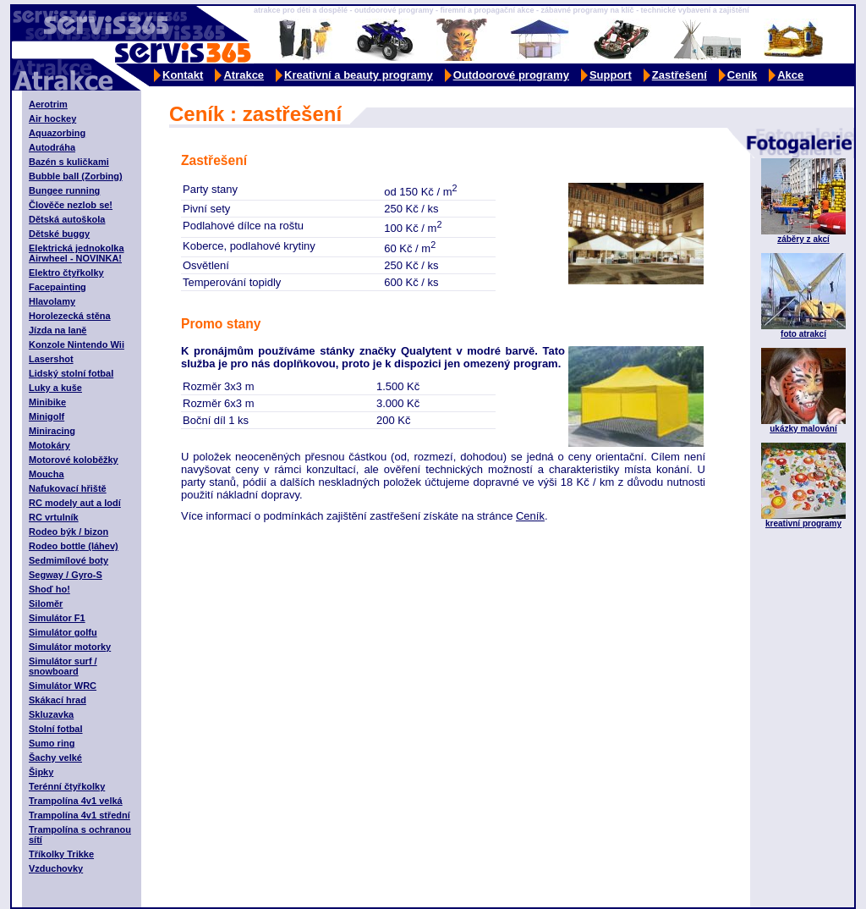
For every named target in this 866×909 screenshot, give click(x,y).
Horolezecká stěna (70, 316)
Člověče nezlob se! (70, 205)
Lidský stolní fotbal (71, 373)
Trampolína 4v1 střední (79, 815)
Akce (790, 75)
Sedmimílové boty (68, 560)
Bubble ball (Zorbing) (76, 176)
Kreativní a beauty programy (358, 75)
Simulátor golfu (63, 632)
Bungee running (64, 190)
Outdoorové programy (511, 75)
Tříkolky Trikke (61, 854)
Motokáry (49, 445)
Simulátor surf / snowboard (63, 666)
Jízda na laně (57, 330)
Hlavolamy (52, 301)
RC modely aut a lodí (75, 503)
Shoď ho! (49, 589)
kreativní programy (803, 523)
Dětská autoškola (67, 219)
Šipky (41, 772)
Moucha (46, 474)
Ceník (742, 75)
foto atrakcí (803, 334)
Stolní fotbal (56, 729)
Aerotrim (48, 104)
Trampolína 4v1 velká (76, 801)
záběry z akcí (803, 239)
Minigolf (46, 416)
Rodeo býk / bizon (68, 531)
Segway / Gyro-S (65, 575)
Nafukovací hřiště (68, 488)
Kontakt (182, 75)
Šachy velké (55, 757)
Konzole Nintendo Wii (76, 344)
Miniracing (52, 431)
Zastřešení (679, 75)
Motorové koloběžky (73, 459)
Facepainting (57, 287)
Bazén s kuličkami (69, 162)
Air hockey (52, 118)
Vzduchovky (56, 868)
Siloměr (46, 603)
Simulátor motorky (70, 647)
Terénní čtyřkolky (67, 786)
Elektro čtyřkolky (66, 272)
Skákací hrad (57, 700)
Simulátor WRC (62, 685)
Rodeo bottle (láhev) (73, 546)
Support (610, 75)
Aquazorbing (57, 133)
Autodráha (52, 147)
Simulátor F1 (57, 618)
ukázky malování (803, 428)
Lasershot (51, 359)
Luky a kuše (55, 388)
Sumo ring (51, 743)
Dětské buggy (59, 234)
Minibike (47, 402)
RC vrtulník (54, 517)
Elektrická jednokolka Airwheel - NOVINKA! (76, 253)
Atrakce (243, 75)
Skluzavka (51, 714)
